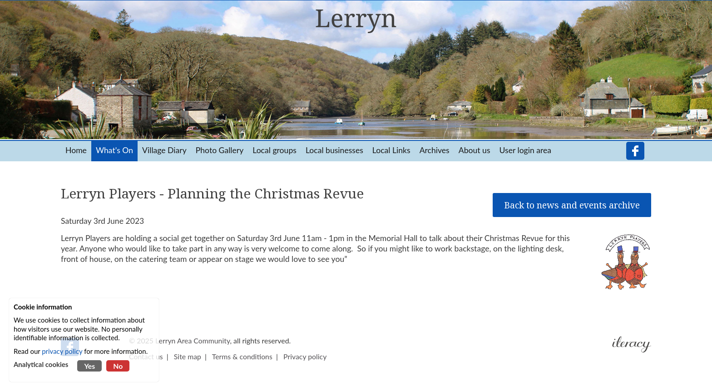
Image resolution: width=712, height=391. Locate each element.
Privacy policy (304, 356)
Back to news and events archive (572, 205)
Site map (187, 356)
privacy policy (62, 351)
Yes (89, 366)
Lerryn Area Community (192, 340)
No (118, 366)
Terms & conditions (242, 356)
